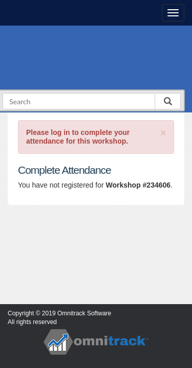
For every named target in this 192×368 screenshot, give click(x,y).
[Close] (163, 132)
